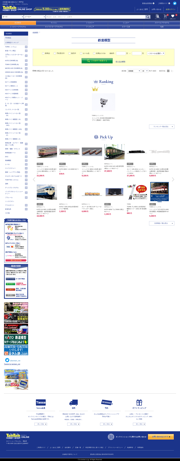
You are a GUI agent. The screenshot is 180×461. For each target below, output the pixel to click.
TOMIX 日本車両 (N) (12, 64)
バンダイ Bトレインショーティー (14, 192)
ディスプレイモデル (12, 187)
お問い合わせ (156, 9)
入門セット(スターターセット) (14, 56)
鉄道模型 (18, 23)
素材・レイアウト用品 (12, 172)
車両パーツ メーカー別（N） (13, 114)
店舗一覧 (78, 447)
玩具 (162, 27)
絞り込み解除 (120, 61)
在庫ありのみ (101, 53)
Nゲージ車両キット (11, 86)
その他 (7, 213)
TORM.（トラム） (11, 47)
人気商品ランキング (12, 42)
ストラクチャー (10, 168)
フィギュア (90, 27)
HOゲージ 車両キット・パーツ (14, 98)
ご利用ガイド (164, 3)
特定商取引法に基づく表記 (94, 447)
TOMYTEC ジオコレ (12, 180)
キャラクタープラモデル (54, 27)
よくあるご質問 (142, 9)
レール (7, 164)
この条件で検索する (97, 60)
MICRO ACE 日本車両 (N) (13, 68)
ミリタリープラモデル (18, 27)
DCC (6, 156)
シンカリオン (9, 201)
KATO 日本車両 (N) (11, 60)
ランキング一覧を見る (160, 126)
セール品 (86, 53)
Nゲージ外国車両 (11, 82)
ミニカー (126, 23)
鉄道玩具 (8, 209)
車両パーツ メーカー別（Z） (13, 134)
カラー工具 (126, 27)
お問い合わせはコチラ (161, 437)
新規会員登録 (148, 3)
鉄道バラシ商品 (10, 51)
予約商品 (8, 38)
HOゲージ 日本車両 (11, 90)
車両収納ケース (10, 153)
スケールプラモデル (162, 23)
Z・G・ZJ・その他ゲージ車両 (14, 104)
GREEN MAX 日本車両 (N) (14, 72)
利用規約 (140, 447)
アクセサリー (9, 205)
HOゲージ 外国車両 (11, 93)
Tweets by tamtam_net (12, 364)
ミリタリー (90, 23)
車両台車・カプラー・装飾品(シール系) (14, 144)
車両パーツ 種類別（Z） (13, 139)
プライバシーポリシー (115, 447)
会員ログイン (170, 9)
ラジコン (54, 23)
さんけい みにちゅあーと (13, 176)
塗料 (6, 184)
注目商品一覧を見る (161, 223)
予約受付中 (61, 53)
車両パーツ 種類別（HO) (13, 129)
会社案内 (68, 447)
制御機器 (8, 160)
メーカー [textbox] (28, 17)
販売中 (73, 53)
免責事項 (130, 447)
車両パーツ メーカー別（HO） (13, 124)
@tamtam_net (12, 360)
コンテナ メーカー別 (12, 109)
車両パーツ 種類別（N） (13, 119)
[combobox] (35, 17)
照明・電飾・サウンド (12, 149)
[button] (34, 179)
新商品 (47, 53)
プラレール (9, 197)
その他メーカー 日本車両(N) (13, 77)
